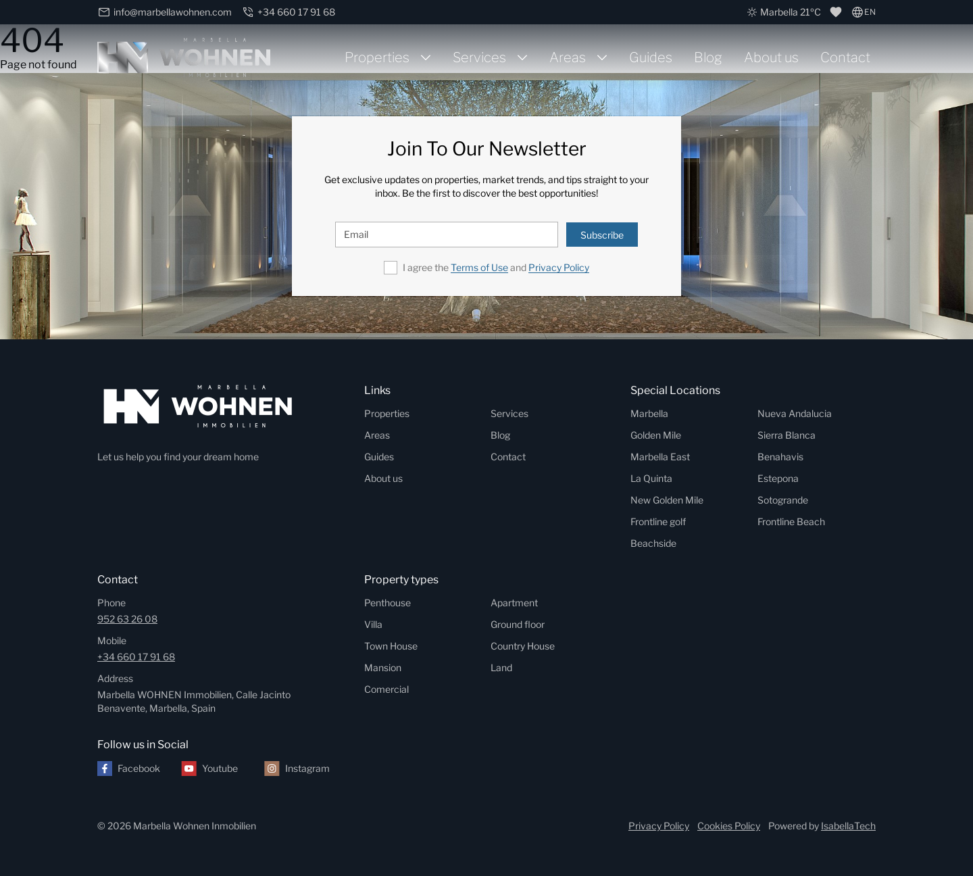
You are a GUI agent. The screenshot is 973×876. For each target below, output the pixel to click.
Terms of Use (479, 267)
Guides (650, 57)
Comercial (386, 689)
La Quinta (651, 478)
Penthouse (387, 602)
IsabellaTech (848, 825)
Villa (373, 624)
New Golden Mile (666, 500)
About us (771, 57)
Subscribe (602, 235)
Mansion (382, 667)
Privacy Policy (558, 267)
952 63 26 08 (127, 619)
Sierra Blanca (786, 435)
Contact (845, 57)
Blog (708, 57)
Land (501, 667)
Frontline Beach (791, 521)
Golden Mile (655, 435)
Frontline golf (658, 521)
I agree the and (496, 267)
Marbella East (660, 456)
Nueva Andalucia (794, 413)
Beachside (653, 543)
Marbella (649, 413)
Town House (391, 646)
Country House (523, 646)
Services (479, 57)
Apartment (514, 602)
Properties (377, 57)
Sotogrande (782, 500)
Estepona (778, 478)
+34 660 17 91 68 (136, 656)
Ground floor (518, 624)
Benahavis (780, 456)
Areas (567, 57)
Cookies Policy (728, 825)
